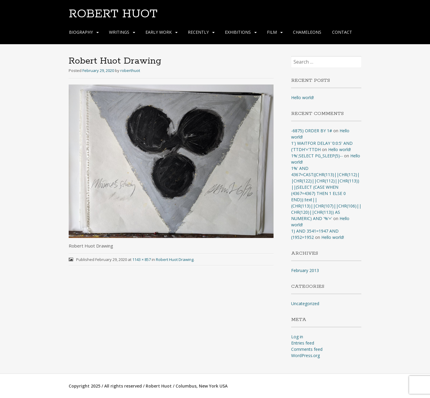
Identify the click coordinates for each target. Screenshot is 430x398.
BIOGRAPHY (81, 32)
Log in (297, 336)
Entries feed (302, 343)
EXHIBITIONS (238, 32)
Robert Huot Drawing (175, 259)
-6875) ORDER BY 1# (311, 130)
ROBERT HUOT (113, 14)
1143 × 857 (141, 259)
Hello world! (302, 97)
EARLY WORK (158, 32)
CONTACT (342, 32)
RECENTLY (198, 32)
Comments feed (306, 349)
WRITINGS (119, 32)
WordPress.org (305, 355)
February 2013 (305, 270)
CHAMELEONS (307, 32)
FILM (272, 32)
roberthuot (130, 70)
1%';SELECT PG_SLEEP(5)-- (317, 156)
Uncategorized (305, 303)
